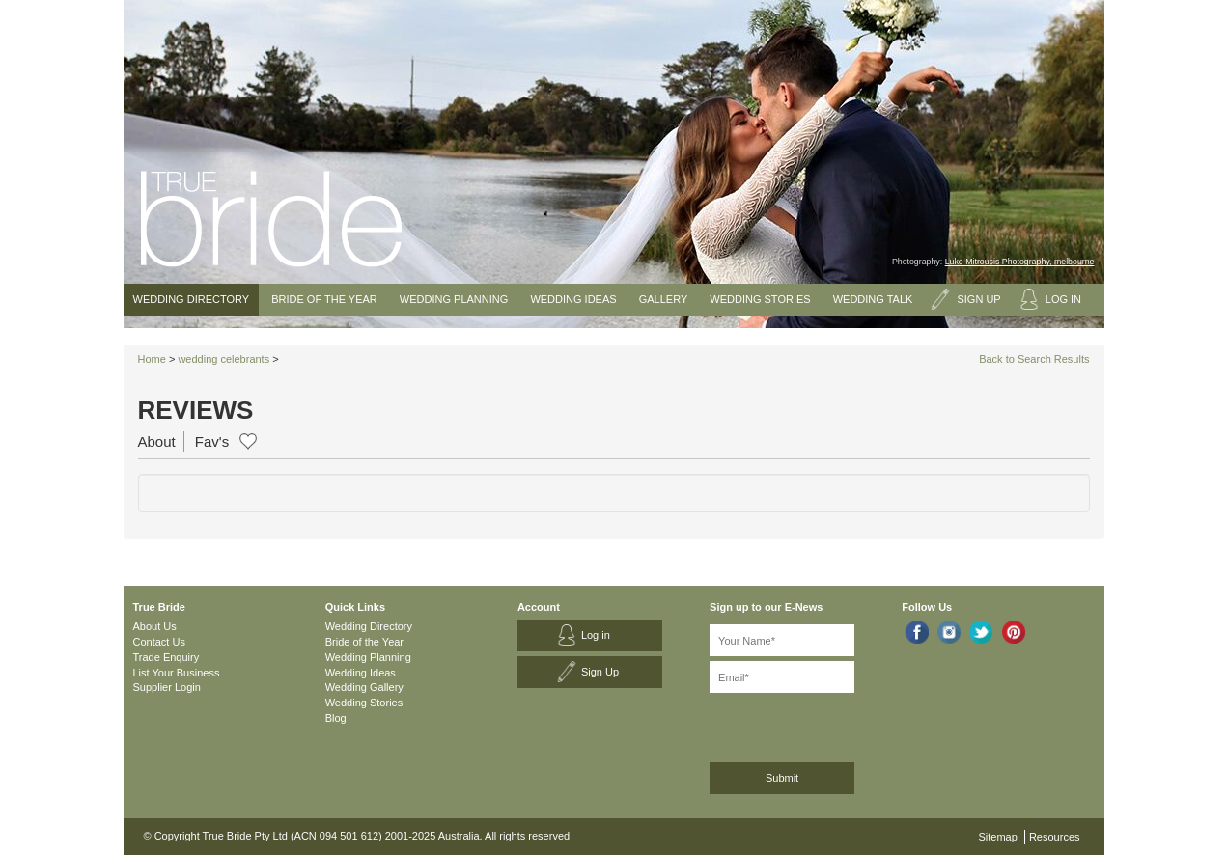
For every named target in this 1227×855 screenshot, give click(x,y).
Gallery (663, 299)
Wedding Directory (191, 299)
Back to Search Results (1034, 359)
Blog (336, 718)
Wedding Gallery (364, 687)
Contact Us (159, 642)
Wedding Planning (454, 299)
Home (152, 359)
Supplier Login (167, 687)
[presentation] (812, 724)
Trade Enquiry (166, 657)
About (157, 441)
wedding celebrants (223, 359)
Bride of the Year (324, 299)
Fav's (212, 441)
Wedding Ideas (573, 299)
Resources (1054, 836)
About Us (155, 626)
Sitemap (998, 836)
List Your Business (176, 672)
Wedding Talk (873, 299)
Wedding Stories (760, 299)
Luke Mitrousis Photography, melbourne (1020, 261)
